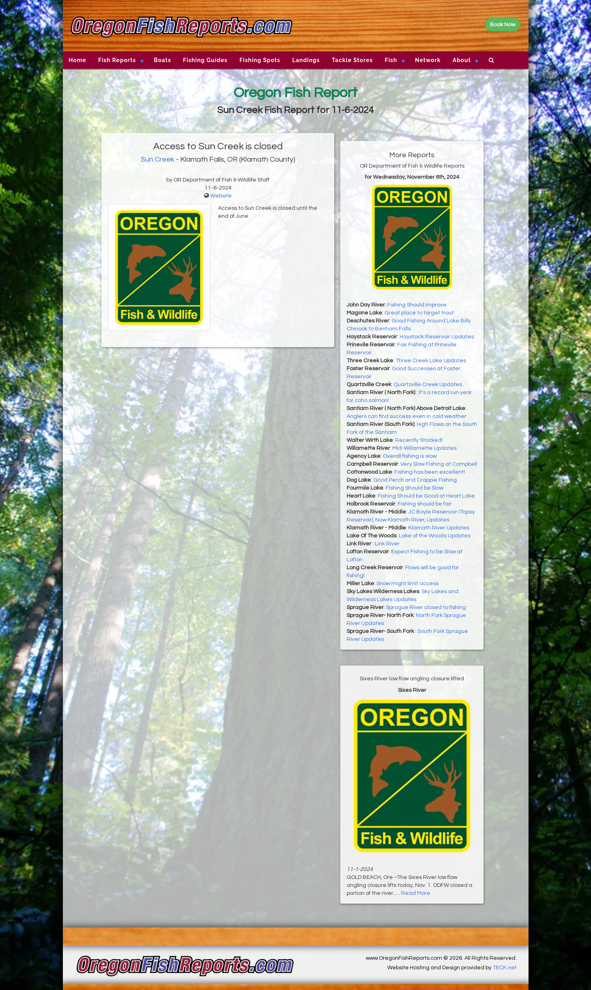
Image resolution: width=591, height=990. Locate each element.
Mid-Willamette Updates (424, 448)
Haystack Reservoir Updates (437, 337)
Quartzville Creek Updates (428, 384)
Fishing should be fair (425, 504)
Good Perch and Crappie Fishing (415, 480)
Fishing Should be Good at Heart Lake (426, 496)
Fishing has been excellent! (429, 472)
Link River (387, 544)
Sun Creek (157, 159)
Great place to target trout (419, 313)
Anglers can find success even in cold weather (406, 416)
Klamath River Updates (438, 528)
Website (221, 196)
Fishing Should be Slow (414, 488)
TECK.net (505, 967)
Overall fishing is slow (410, 456)
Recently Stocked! (419, 440)
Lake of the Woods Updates (434, 536)
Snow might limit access (407, 583)
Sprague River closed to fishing (426, 607)
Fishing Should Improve (417, 305)
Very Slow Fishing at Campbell (438, 464)
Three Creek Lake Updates (431, 360)
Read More (415, 893)
